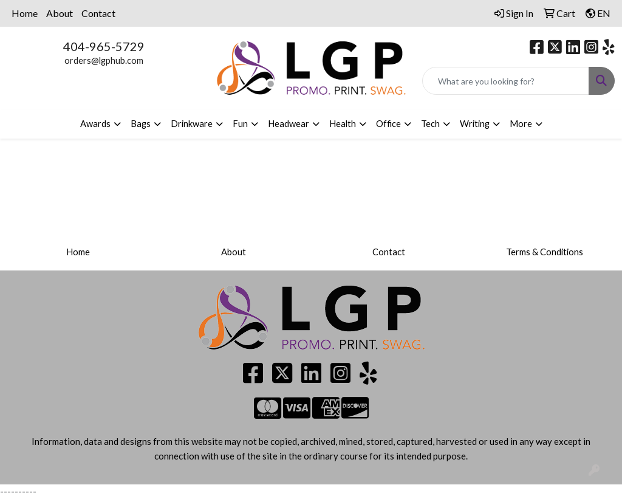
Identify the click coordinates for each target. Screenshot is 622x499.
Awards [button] (95, 124)
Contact (98, 13)
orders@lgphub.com (103, 60)
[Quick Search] (505, 81)
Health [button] (342, 124)
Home (25, 13)
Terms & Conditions (544, 252)
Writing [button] (475, 124)
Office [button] (388, 124)
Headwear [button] (288, 124)
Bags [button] (141, 124)
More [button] (521, 124)
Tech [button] (430, 124)
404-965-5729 (104, 46)
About (59, 13)
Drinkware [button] (192, 124)
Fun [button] (240, 124)
